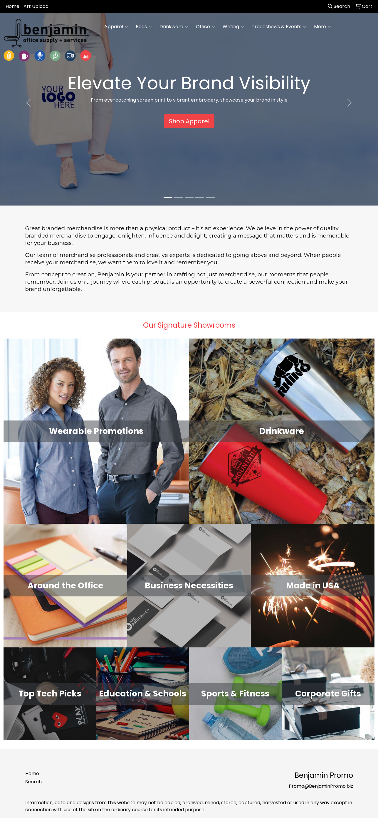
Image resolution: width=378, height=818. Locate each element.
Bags (144, 26)
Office (205, 26)
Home (12, 6)
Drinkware (173, 26)
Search (339, 6)
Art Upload (35, 6)
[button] (28, 103)
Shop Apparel (189, 121)
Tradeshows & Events (279, 26)
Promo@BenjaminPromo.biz (321, 786)
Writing (233, 26)
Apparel (116, 26)
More (322, 26)
